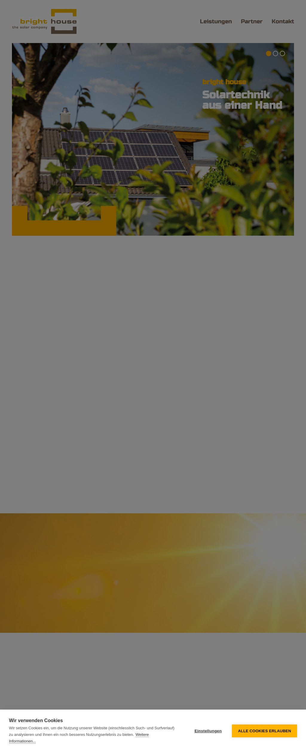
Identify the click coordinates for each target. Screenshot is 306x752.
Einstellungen (208, 731)
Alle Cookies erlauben (264, 731)
